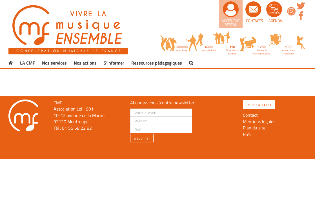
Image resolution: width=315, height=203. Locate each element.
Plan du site (254, 128)
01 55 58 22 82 (77, 128)
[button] (191, 63)
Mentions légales (259, 121)
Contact (250, 115)
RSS (247, 134)
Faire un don (259, 104)
